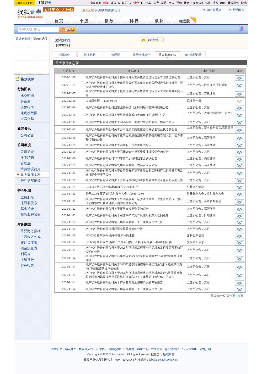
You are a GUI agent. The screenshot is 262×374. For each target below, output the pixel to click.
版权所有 (169, 354)
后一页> (231, 295)
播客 (187, 3)
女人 (171, 3)
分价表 (26, 101)
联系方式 (156, 349)
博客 (215, 3)
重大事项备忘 (31, 175)
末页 (240, 295)
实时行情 (152, 40)
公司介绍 (205, 349)
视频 (179, 3)
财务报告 (27, 265)
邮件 (208, 3)
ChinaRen (197, 3)
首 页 (58, 21)
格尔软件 (63, 41)
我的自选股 (40, 38)
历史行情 (27, 107)
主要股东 (27, 197)
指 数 (109, 21)
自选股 (184, 21)
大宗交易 (27, 119)
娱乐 (125, 3)
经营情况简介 (31, 169)
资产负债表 (29, 242)
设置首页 (57, 349)
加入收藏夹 (214, 9)
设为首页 (239, 9)
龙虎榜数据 (29, 113)
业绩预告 (27, 260)
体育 (113, 3)
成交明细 (27, 96)
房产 (156, 3)
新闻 (106, 3)
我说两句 (233, 3)
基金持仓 (27, 209)
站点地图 (70, 349)
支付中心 (101, 349)
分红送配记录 (31, 181)
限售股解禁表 (31, 214)
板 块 (159, 21)
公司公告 (27, 135)
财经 (136, 3)
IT (142, 3)
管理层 (26, 163)
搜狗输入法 (86, 349)
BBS (223, 3)
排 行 (134, 21)
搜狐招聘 (115, 349)
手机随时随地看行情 (107, 10)
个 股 (84, 21)
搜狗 (244, 3)
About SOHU (189, 349)
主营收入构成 (31, 237)
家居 (164, 3)
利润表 (26, 254)
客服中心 (143, 349)
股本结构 (27, 157)
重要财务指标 (31, 231)
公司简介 (27, 152)
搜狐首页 (95, 3)
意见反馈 (88, 10)
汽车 (148, 3)
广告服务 (129, 349)
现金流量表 (29, 248)
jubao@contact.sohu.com (163, 359)
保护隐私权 (172, 349)
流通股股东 (29, 203)
